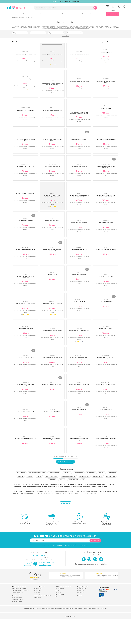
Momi (89, 486)
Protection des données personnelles (20, 590)
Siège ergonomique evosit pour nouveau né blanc (25, 385)
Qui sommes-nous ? (38, 588)
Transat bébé (54, 608)
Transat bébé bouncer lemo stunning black (52, 439)
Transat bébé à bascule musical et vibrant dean (106, 167)
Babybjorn (35, 484)
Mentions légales (38, 594)
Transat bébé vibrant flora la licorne (79, 54)
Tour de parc (91, 472)
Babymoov (44, 484)
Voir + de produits (65, 461)
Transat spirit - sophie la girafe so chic (52, 303)
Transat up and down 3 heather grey (52, 54)
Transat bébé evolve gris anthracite (25, 249)
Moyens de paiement (17, 597)
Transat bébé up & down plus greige (52, 110)
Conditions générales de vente (19, 588)
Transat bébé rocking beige (105, 276)
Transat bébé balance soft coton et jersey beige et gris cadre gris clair (79, 113)
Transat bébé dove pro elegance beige (25, 54)
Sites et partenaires (59, 588)
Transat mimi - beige (79, 301)
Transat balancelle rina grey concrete (52, 330)
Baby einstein (72, 484)
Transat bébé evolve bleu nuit (79, 249)
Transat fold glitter (106, 108)
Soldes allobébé (37, 597)
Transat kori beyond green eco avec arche (106, 81)
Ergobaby (38, 486)
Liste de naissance (81, 588)
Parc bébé (104, 608)
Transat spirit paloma (106, 52)
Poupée (101, 472)
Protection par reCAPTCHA (71, 616)
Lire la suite (65, 503)
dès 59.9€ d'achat (24, 519)
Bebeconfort (91, 484)
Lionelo (76, 486)
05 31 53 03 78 (106, 525)
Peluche (29, 476)
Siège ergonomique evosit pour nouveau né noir (105, 358)
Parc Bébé (67, 472)
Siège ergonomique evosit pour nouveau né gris (79, 358)
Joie (61, 486)
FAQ (56, 596)
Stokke (104, 486)
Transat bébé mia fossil (106, 301)
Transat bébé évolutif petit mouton (25, 193)
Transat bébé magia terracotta (79, 139)
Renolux (63, 484)
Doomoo (30, 486)
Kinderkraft (68, 486)
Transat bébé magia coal (79, 274)
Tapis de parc (78, 472)
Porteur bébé (110, 476)
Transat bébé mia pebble (79, 409)
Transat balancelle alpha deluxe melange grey (25, 277)
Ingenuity (51, 486)
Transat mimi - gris (52, 274)
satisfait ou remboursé (79, 518)
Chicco (56, 484)
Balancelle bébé (54, 472)
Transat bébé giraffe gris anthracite (52, 357)
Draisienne (52, 480)
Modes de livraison (16, 595)
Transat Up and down (29, 608)
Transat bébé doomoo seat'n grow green (25, 140)
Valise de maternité (81, 594)
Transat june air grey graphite (52, 411)
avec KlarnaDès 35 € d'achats (51, 519)
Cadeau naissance (78, 608)
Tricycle (62, 480)
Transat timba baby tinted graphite (105, 384)
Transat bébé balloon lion (52, 220)
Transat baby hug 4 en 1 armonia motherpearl (52, 250)
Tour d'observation (51, 476)
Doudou (20, 476)
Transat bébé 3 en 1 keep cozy (79, 166)
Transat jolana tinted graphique (25, 166)
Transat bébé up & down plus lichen (79, 384)
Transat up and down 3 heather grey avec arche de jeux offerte (79, 196)
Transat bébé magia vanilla (25, 220)
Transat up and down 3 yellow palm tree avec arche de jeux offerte (106, 196)
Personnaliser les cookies (17, 592)
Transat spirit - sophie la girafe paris (25, 303)
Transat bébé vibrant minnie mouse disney (52, 140)
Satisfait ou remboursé (17, 601)
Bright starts (101, 484)
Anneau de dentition (68, 476)
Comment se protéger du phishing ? (42, 595)
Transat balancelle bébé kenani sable (79, 81)
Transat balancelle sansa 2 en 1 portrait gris (105, 439)
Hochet (38, 476)
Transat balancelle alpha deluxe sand (106, 249)
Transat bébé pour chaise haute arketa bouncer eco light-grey (52, 84)
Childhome (17, 486)
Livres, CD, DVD (73, 480)
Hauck (44, 486)
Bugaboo (110, 484)
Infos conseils (80, 590)
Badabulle (82, 484)
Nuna (94, 486)
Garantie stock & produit (17, 599)
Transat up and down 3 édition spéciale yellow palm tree (52, 196)
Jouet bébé (112, 472)
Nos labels (57, 590)
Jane (57, 486)
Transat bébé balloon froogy (79, 222)
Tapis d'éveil (21, 472)
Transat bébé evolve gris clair (106, 222)
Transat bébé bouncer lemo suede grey (79, 439)
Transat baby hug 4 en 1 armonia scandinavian (25, 358)
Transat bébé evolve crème (25, 328)
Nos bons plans (37, 590)
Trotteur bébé (97, 476)
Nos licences (58, 592)
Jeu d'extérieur (84, 476)
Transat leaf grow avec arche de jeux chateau (52, 385)
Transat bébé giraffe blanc (106, 328)
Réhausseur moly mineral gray (25, 110)
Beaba (51, 484)
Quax (99, 486)
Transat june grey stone (105, 409)
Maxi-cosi (83, 486)
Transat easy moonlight (25, 79)
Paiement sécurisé (104, 587)
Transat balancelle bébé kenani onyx (106, 139)
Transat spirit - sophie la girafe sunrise (79, 330)
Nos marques (37, 592)
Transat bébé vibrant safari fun (52, 166)
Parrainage (79, 595)
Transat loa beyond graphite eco (25, 411)
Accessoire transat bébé (37, 472)
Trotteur (85, 608)
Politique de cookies (16, 594)
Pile (83, 480)
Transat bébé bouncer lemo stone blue (25, 438)
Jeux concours (80, 592)
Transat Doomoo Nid (40, 608)
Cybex (24, 486)
